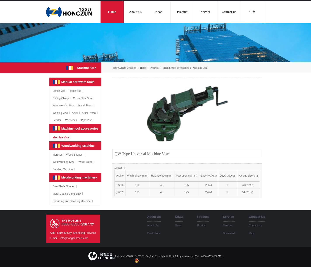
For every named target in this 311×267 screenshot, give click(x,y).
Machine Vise (200, 67)
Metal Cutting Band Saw (67, 193)
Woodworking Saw (63, 161)
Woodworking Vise (63, 105)
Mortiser (57, 154)
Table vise (75, 90)
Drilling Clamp (61, 98)
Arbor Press (89, 112)
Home (143, 67)
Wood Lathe (85, 161)
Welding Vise (60, 112)
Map (251, 233)
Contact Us (255, 225)
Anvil (75, 112)
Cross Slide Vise (82, 98)
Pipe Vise (86, 120)
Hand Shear (85, 105)
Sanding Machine (63, 169)
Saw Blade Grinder (64, 186)
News (178, 225)
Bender (57, 120)
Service (227, 225)
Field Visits (153, 233)
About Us (152, 225)
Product (154, 67)
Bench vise (59, 90)
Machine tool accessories (175, 67)
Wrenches (71, 120)
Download (229, 233)
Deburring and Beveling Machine (72, 201)
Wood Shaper (74, 154)
